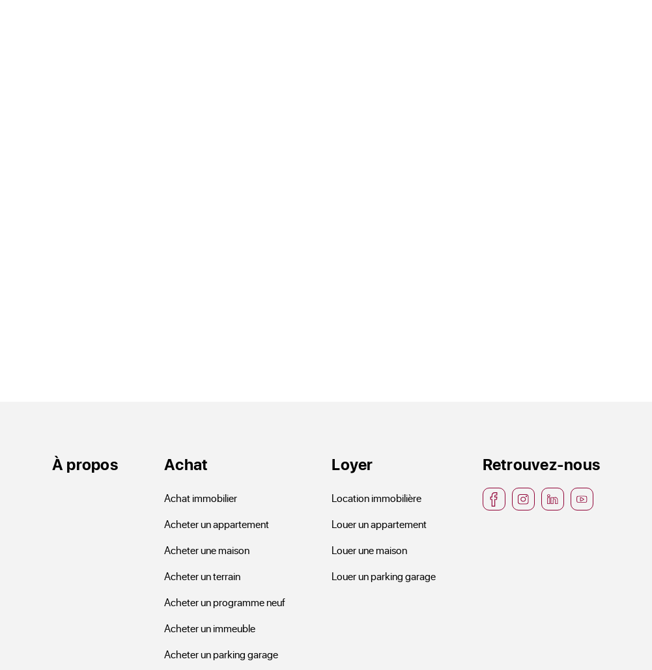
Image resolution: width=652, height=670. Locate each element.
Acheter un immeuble (209, 628)
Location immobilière (376, 498)
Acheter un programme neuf (224, 602)
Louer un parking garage (384, 576)
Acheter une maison (206, 550)
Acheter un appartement (216, 524)
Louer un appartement (379, 524)
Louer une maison (369, 550)
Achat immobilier (200, 498)
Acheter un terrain (202, 576)
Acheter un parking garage (221, 654)
